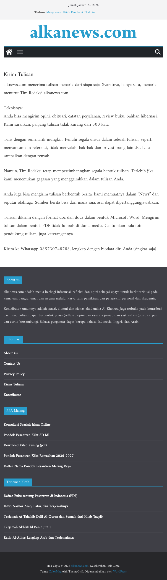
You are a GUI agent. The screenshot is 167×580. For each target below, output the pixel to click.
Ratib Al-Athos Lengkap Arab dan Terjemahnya (39, 538)
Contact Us (12, 364)
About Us (11, 353)
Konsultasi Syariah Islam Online (27, 424)
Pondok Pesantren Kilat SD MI (26, 435)
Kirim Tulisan (13, 384)
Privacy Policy (14, 374)
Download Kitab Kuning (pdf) (25, 445)
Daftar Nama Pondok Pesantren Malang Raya (37, 466)
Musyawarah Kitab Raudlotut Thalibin (70, 12)
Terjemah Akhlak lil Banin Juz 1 (27, 527)
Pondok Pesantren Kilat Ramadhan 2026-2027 (39, 456)
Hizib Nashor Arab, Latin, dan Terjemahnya (36, 506)
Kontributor (12, 395)
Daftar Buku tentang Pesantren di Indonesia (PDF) (40, 496)
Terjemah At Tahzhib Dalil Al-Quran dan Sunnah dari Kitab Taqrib (53, 517)
